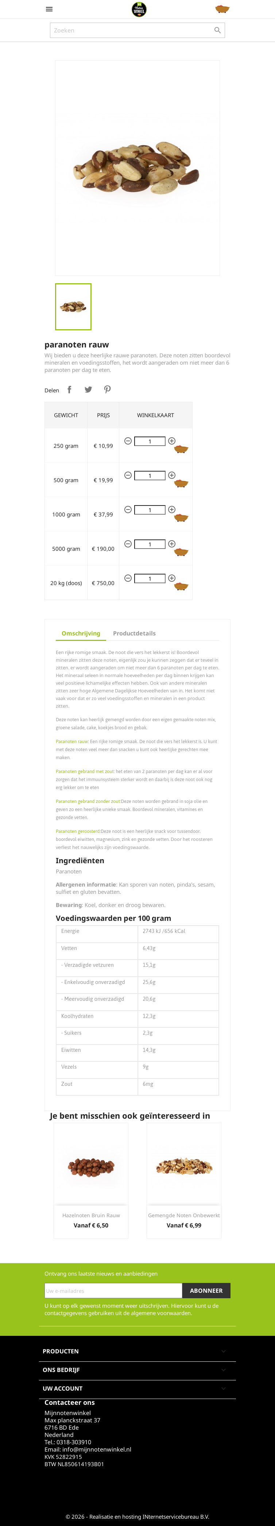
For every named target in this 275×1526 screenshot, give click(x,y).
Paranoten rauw (72, 741)
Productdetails (134, 633)
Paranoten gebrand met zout (85, 771)
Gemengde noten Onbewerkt (184, 1215)
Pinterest (107, 389)
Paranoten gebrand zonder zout (88, 801)
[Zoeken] (137, 30)
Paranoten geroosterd (78, 831)
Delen (69, 389)
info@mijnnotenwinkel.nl (96, 1449)
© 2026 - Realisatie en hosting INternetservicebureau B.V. (137, 1516)
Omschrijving (81, 633)
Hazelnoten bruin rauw (91, 1215)
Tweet (88, 389)
